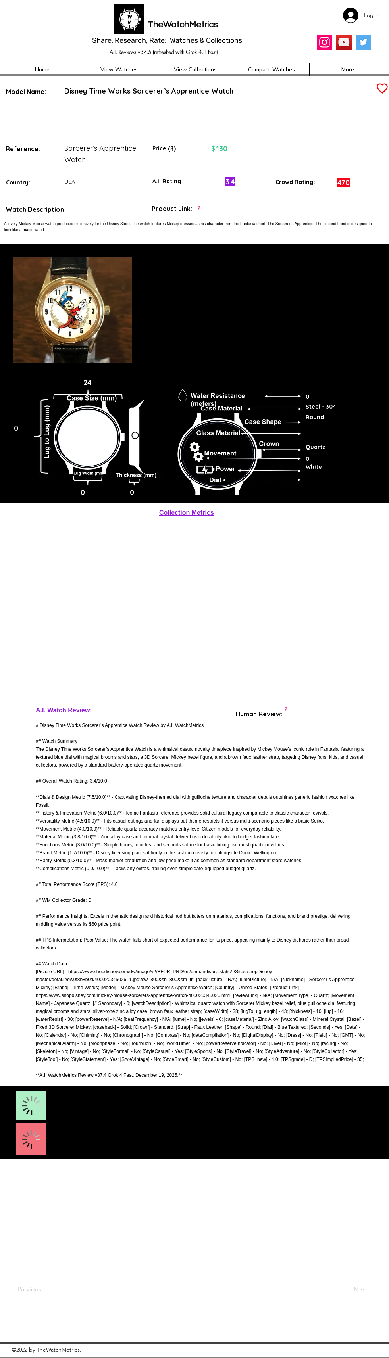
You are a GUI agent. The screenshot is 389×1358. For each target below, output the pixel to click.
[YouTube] (344, 42)
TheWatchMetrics (183, 24)
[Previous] (43, 1290)
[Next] (345, 1290)
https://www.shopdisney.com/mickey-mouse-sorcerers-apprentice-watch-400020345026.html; (134, 995)
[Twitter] (363, 42)
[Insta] (324, 42)
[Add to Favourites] (381, 88)
